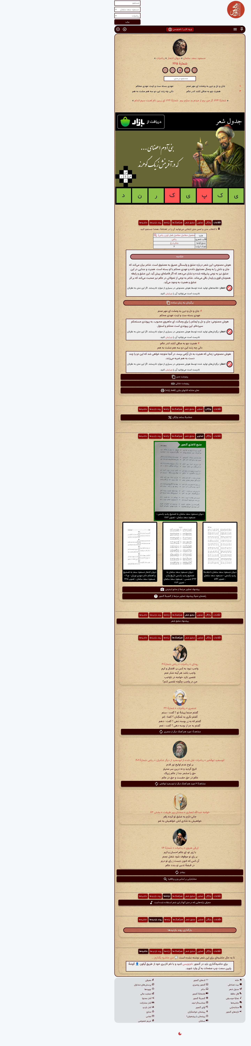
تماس (96, 1016)
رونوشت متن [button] (125, 377)
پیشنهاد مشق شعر (125, 621)
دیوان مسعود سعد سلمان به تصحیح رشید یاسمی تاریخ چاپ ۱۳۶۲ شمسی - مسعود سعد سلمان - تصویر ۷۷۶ (125, 577)
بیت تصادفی (180, 985)
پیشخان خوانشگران (143, 1012)
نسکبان (149, 1021)
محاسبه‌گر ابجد (145, 1003)
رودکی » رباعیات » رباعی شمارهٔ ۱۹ (125, 664)
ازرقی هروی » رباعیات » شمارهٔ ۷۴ (125, 848)
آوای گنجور (147, 1007)
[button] (187, 29)
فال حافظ (182, 994)
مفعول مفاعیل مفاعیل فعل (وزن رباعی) (122, 235)
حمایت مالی (93, 994)
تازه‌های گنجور (180, 1012)
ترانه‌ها (112, 222)
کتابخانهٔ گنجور (146, 994)
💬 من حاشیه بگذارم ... (110, 958)
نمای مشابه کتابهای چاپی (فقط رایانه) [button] (125, 390)
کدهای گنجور (146, 980)
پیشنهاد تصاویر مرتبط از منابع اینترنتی (125, 589)
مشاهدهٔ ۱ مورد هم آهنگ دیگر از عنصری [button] (125, 732)
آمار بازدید (94, 1007)
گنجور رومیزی (146, 985)
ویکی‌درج (120, 243)
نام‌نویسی (133, 964)
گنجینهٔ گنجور (146, 998)
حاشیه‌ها (89, 222)
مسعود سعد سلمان (140, 58)
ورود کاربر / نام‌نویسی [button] (126, 29)
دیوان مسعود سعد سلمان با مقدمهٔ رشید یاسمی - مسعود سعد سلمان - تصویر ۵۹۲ (165, 575)
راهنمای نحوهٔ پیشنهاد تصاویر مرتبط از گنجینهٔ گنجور (125, 596)
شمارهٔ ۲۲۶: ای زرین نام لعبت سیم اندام (102, 100)
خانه (184, 980)
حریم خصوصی (92, 1021)
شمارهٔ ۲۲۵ (125, 63)
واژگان (154, 222)
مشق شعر (135, 222)
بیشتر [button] (125, 872)
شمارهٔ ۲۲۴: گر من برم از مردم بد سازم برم (149, 100)
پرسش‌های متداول (90, 985)
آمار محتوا (94, 998)
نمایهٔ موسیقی (180, 998)
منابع (96, 1012)
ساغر (150, 989)
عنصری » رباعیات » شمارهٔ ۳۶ (125, 708)
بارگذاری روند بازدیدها (125, 930)
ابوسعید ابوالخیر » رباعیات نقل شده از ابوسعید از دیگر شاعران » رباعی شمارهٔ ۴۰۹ (125, 760)
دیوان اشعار (119, 58)
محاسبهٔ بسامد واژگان (125, 417)
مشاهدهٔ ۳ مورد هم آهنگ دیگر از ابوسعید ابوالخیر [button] (125, 784)
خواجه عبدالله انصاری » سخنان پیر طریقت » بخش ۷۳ (125, 812)
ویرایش (114, 293)
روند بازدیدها (101, 222)
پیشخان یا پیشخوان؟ (143, 1016)
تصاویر (146, 222)
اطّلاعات (162, 222)
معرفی (95, 980)
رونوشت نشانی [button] (125, 384)
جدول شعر (181, 989)
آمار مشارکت (92, 1003)
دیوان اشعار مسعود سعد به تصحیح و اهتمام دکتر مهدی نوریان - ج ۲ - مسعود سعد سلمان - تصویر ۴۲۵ (85, 575)
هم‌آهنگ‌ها (123, 222)
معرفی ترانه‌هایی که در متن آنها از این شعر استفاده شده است (125, 903)
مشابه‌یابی (181, 1007)
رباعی (119, 239)
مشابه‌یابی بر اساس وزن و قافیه (125, 879)
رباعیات (106, 58)
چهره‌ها (95, 989)
